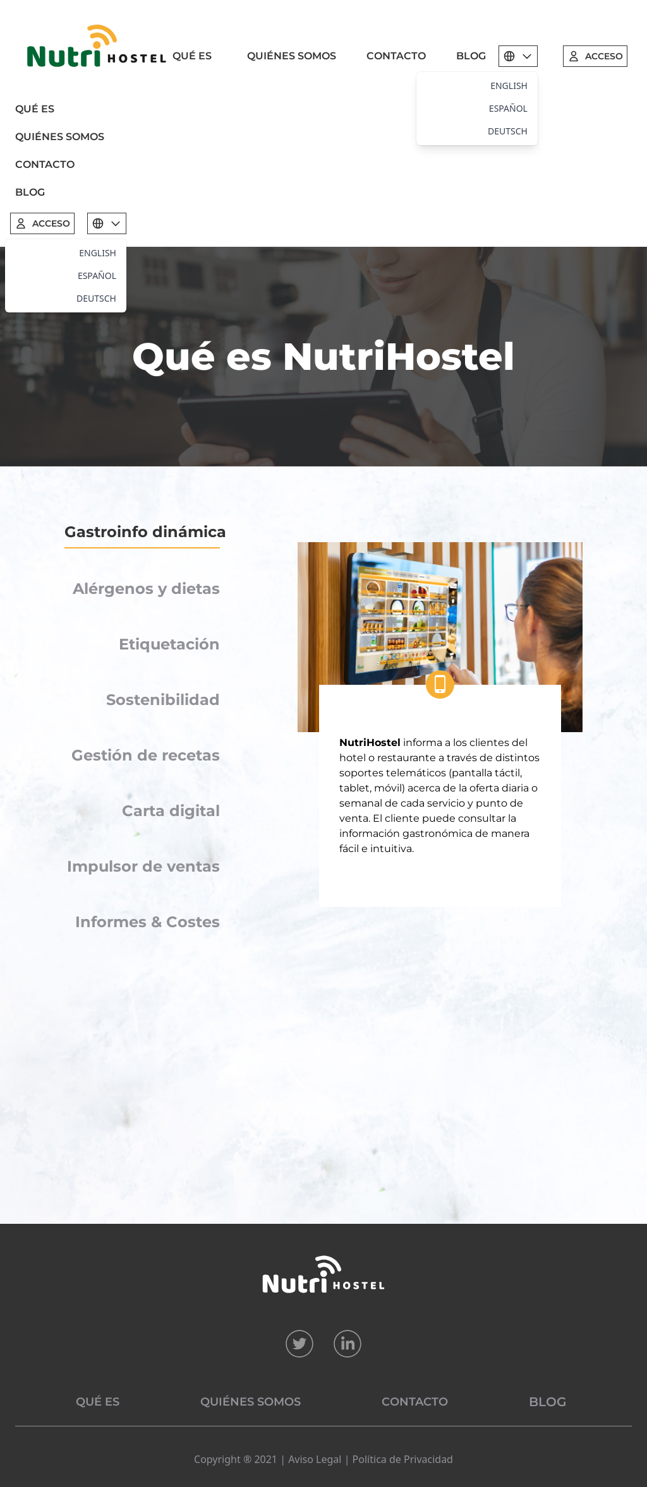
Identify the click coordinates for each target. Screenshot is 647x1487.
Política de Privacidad (403, 1459)
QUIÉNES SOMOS (291, 56)
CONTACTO (396, 56)
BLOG (471, 56)
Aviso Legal (314, 1459)
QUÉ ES (192, 56)
